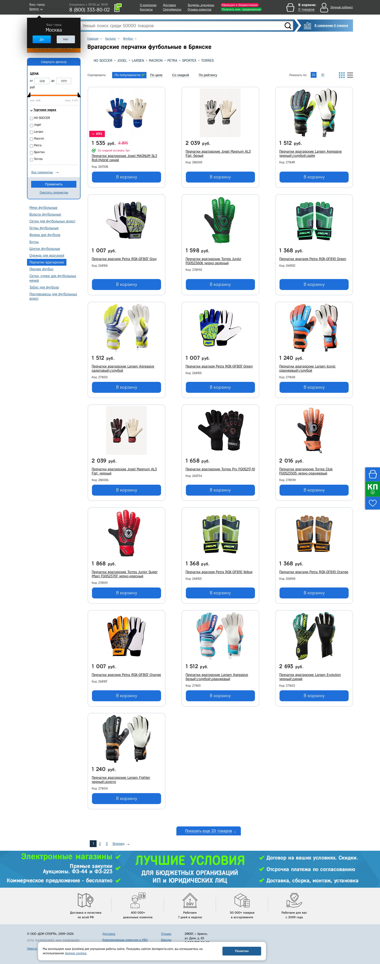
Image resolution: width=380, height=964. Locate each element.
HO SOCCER (103, 60)
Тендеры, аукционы (201, 5)
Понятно (242, 951)
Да (42, 39)
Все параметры (42, 172)
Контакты (146, 9)
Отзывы (166, 929)
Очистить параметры (54, 192)
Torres (207, 60)
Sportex (189, 60)
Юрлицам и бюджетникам (240, 5)
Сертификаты (172, 9)
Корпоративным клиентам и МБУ (125, 935)
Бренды (166, 935)
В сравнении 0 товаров (331, 25)
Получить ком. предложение (241, 9)
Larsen (138, 60)
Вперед (118, 839)
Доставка (169, 5)
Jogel (122, 60)
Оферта (32, 944)
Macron (156, 60)
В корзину (126, 177)
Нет (65, 39)
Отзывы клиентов (199, 9)
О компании (148, 5)
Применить (54, 184)
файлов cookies (75, 953)
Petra (172, 60)
